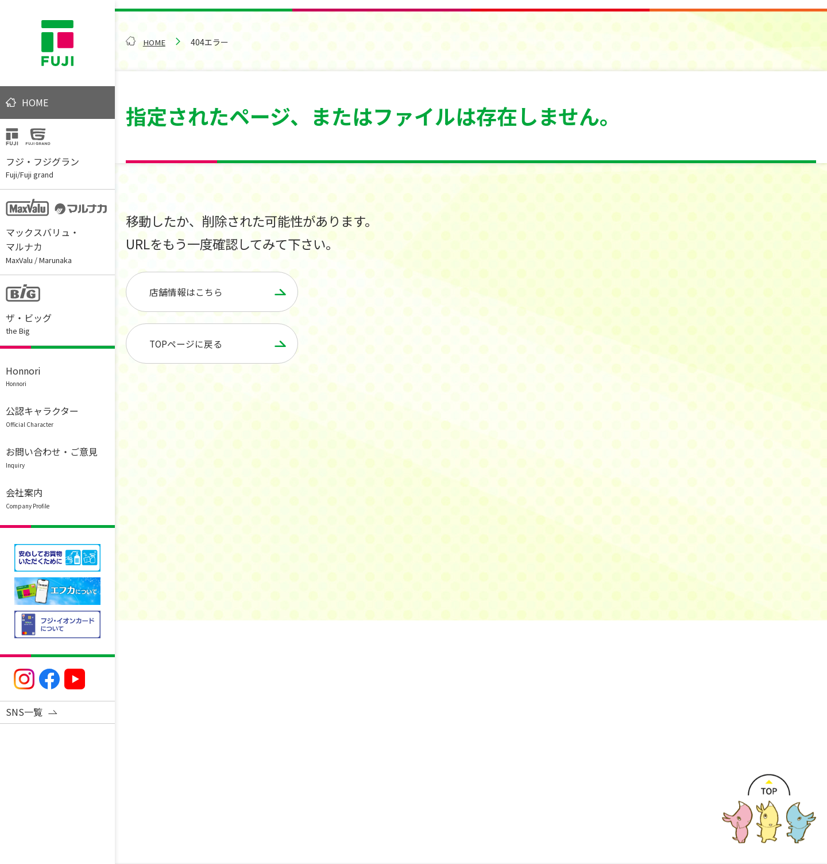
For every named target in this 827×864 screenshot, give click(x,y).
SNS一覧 (24, 712)
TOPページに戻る (186, 344)
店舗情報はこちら (186, 292)
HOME (35, 102)
